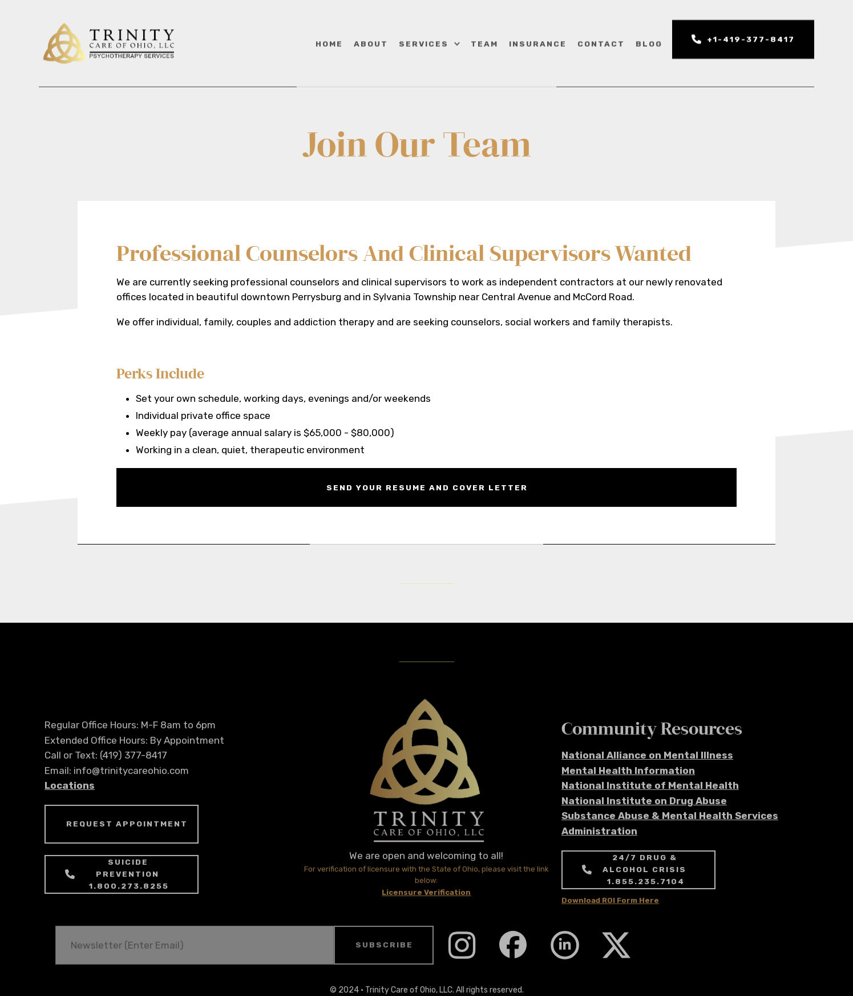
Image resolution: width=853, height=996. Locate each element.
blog (649, 42)
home (329, 42)
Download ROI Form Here (610, 913)
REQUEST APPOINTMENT (127, 837)
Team (484, 42)
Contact (601, 42)
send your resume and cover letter (427, 487)
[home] (109, 43)
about (371, 42)
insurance (538, 42)
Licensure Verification (426, 905)
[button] (429, 43)
